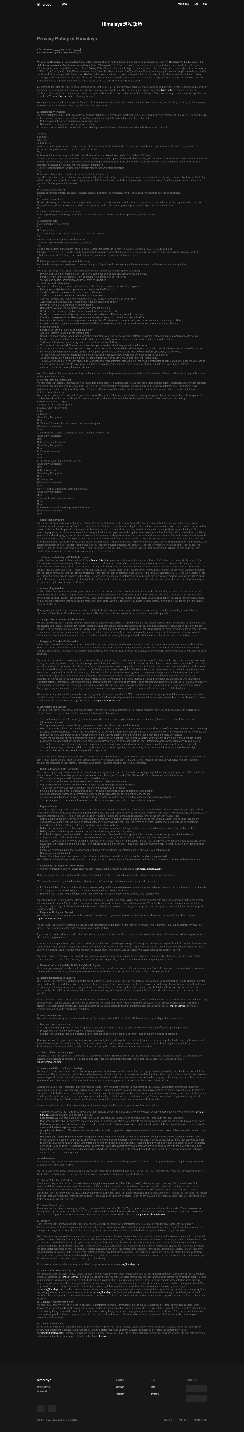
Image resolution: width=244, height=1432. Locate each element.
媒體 (153, 1387)
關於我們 (120, 1387)
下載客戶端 (183, 4)
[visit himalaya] (44, 4)
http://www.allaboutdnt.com (151, 1214)
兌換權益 (155, 1394)
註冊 (196, 4)
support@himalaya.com (108, 700)
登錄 (205, 4)
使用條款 (183, 1420)
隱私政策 (168, 1420)
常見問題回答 (200, 1420)
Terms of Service (169, 90)
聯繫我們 (120, 1394)
